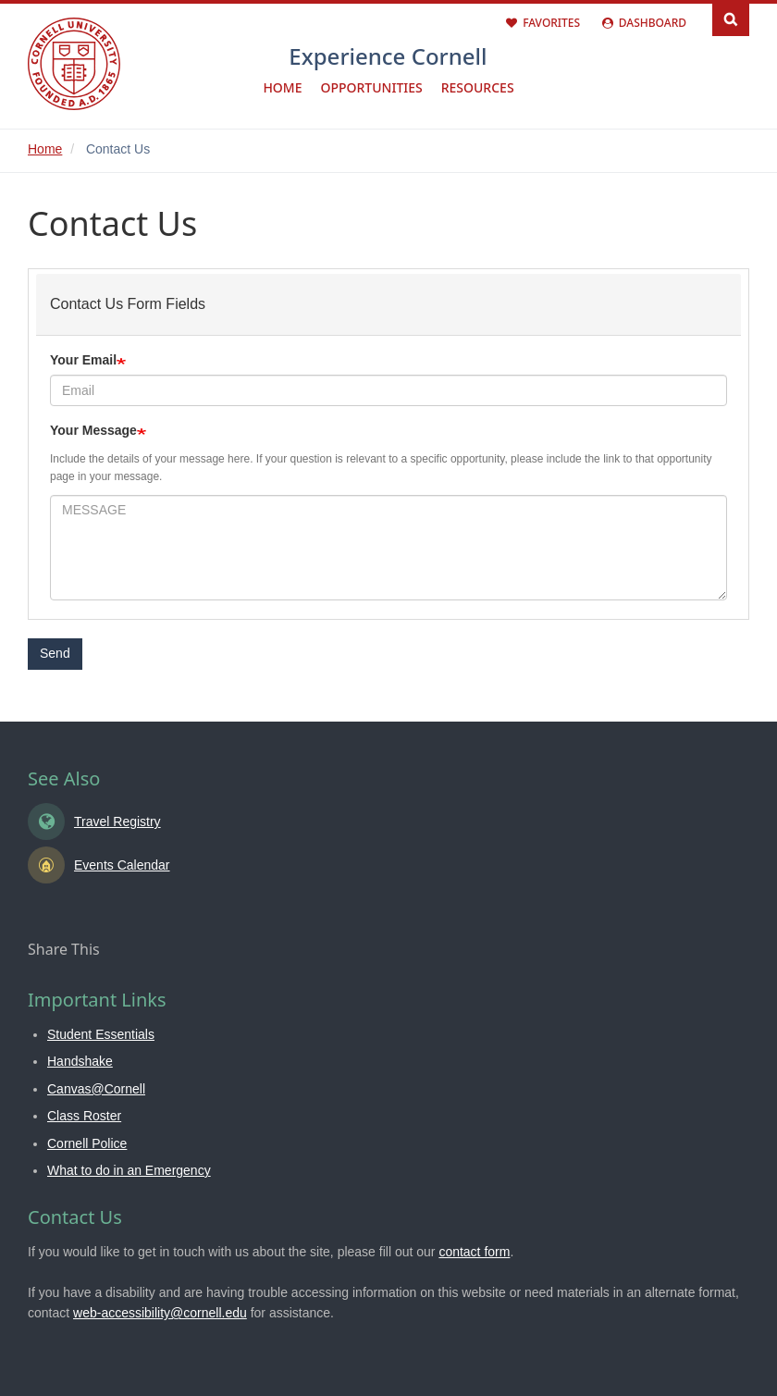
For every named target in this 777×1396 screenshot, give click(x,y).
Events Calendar (122, 865)
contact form (474, 1251)
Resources (477, 87)
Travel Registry (117, 821)
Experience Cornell (388, 56)
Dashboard (652, 23)
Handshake (80, 1061)
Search (730, 18)
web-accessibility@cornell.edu (160, 1312)
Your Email (83, 359)
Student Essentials (100, 1034)
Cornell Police (87, 1143)
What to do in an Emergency (129, 1170)
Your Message (93, 430)
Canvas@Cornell (96, 1088)
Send (55, 653)
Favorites (551, 23)
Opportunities (371, 87)
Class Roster (84, 1115)
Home (282, 87)
